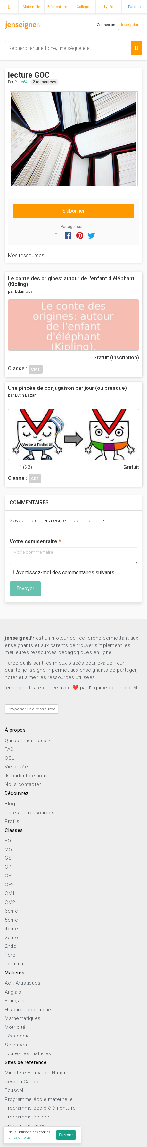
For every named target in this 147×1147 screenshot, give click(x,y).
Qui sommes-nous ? (28, 740)
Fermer (66, 1134)
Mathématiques (23, 1018)
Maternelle (31, 6)
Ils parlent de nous (26, 776)
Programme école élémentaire (40, 1108)
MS (8, 849)
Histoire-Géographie (28, 1009)
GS (8, 858)
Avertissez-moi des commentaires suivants (62, 572)
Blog (10, 804)
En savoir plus (19, 1137)
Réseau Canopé (23, 1082)
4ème (11, 928)
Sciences (16, 1045)
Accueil (9, 6)
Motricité (15, 1027)
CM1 (10, 893)
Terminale (16, 964)
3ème (11, 937)
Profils (12, 821)
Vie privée (16, 767)
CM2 (10, 902)
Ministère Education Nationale (39, 1073)
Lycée (108, 6)
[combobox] (73, 48)
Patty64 (21, 82)
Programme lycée (25, 1125)
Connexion (106, 25)
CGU (10, 758)
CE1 (9, 876)
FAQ (9, 749)
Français (14, 1001)
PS (8, 840)
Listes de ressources (29, 812)
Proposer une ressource (31, 709)
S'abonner (73, 211)
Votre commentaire (33, 541)
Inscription (130, 25)
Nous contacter (23, 784)
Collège (83, 6)
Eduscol (14, 1090)
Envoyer (25, 589)
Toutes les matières (28, 1053)
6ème (11, 911)
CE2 (9, 885)
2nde (10, 946)
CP (8, 867)
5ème (11, 920)
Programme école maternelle (39, 1099)
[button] (56, 235)
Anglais (13, 992)
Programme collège (28, 1117)
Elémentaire (57, 6)
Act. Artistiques (22, 983)
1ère (10, 955)
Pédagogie (17, 1036)
